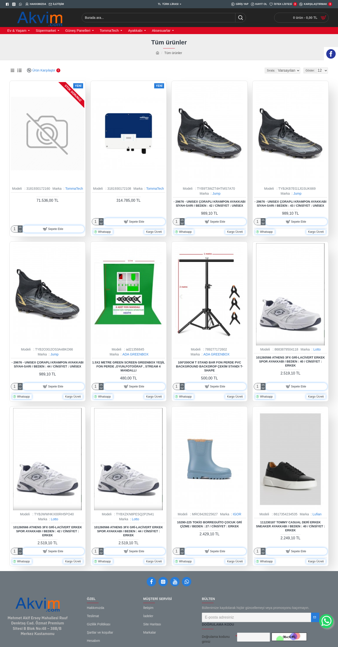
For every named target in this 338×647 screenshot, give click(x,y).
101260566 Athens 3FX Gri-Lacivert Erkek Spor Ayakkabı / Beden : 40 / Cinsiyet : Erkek (290, 361)
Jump (216, 193)
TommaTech (74, 188)
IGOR (237, 514)
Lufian (317, 514)
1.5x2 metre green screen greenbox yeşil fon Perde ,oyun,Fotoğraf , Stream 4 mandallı (128, 366)
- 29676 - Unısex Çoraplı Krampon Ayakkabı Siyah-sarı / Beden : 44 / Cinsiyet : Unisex (47, 364)
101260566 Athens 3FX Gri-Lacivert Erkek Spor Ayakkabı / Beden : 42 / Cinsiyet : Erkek (47, 531)
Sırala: (265, 70)
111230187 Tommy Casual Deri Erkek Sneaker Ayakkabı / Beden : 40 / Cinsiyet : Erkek (290, 526)
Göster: (311, 70)
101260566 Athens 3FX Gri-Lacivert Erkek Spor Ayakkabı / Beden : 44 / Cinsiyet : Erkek (128, 531)
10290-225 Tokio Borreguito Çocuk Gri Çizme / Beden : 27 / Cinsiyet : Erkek (209, 524)
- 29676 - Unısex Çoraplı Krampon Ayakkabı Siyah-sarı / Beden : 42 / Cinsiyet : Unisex (209, 203)
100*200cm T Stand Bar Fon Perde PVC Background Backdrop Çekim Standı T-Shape (209, 366)
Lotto (317, 349)
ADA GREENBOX (136, 354)
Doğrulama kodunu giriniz (216, 639)
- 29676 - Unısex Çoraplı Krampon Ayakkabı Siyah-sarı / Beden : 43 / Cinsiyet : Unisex (290, 203)
